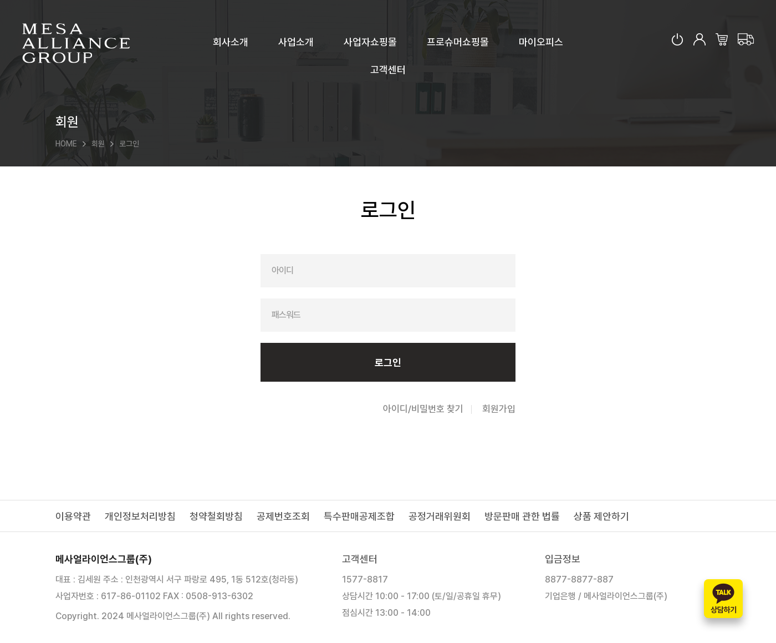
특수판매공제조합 (359, 516)
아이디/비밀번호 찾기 (423, 408)
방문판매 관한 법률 (522, 516)
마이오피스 (541, 42)
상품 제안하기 (601, 516)
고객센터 (388, 69)
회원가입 (498, 408)
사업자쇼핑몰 (370, 42)
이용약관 (73, 516)
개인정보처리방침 (140, 516)
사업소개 (296, 42)
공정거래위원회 (440, 516)
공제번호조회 (283, 516)
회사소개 (230, 42)
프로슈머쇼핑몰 (458, 42)
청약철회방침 (216, 516)
